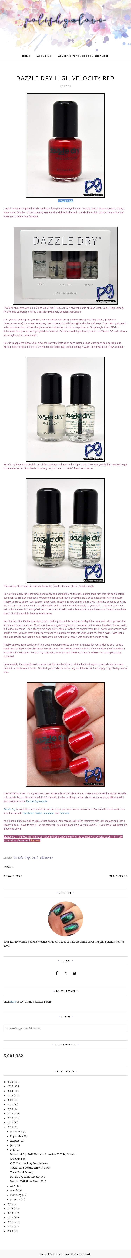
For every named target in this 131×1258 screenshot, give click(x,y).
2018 (10, 1118)
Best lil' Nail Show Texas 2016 (28, 1181)
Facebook (28, 813)
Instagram (48, 813)
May (12, 1149)
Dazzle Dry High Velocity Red (27, 1176)
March (14, 1190)
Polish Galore (55, 1254)
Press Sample (65, 200)
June (13, 1145)
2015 (10, 1204)
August (14, 1140)
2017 (10, 1122)
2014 (10, 1208)
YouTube (64, 813)
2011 (10, 1222)
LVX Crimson (18, 1158)
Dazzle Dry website (36, 801)
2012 (10, 1217)
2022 (10, 1100)
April (13, 1185)
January (15, 1199)
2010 (10, 1226)
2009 (10, 1231)
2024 (10, 1090)
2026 (10, 1081)
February (15, 1195)
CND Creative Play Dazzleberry (29, 1163)
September (16, 1136)
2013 (10, 1213)
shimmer (46, 858)
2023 (10, 1095)
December (16, 1131)
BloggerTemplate (83, 1254)
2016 (10, 1127)
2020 (10, 1109)
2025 (10, 1086)
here (13, 1001)
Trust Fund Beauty (21, 1172)
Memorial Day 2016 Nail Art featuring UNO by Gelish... (43, 1154)
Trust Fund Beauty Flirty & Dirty (30, 1167)
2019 (10, 1113)
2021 (10, 1104)
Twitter (38, 813)
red (35, 858)
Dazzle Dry (9, 809)
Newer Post (14, 876)
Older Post (117, 876)
